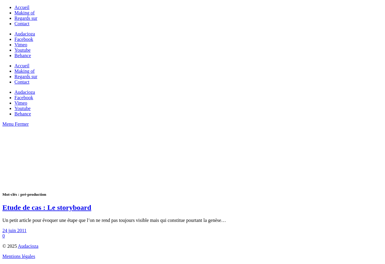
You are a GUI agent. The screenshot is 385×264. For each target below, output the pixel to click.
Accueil (21, 7)
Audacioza (28, 246)
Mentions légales (18, 256)
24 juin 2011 (14, 230)
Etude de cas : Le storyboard (46, 207)
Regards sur (25, 18)
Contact (21, 23)
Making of (24, 12)
